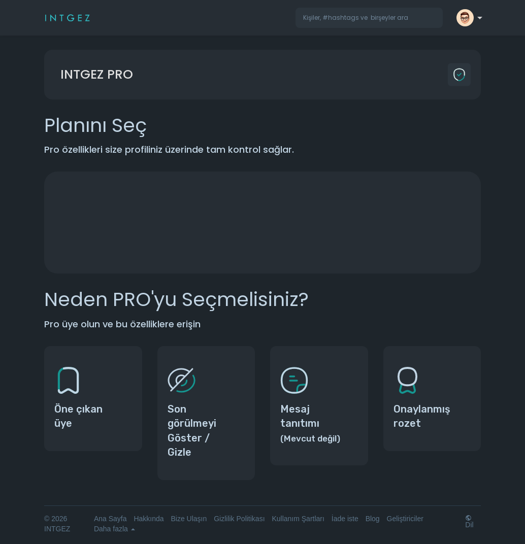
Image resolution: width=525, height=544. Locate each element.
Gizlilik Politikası (239, 519)
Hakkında (148, 519)
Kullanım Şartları (298, 519)
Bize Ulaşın (189, 519)
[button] (369, 18)
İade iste (345, 519)
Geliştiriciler (405, 519)
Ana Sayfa (110, 519)
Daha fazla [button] (114, 528)
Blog (373, 519)
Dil (469, 521)
